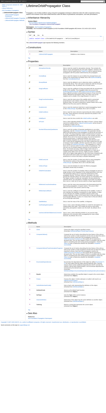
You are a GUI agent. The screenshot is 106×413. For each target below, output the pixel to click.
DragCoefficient (43, 88)
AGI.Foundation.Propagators (10, 10)
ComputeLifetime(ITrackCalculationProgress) (49, 248)
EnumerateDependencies (43, 262)
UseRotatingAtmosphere (46, 205)
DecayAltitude (43, 82)
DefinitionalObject (77, 126)
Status (66, 243)
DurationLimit (43, 107)
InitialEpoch (42, 118)
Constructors (33, 47)
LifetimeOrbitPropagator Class (13, 12)
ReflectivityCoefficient (45, 190)
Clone (38, 229)
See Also (31, 313)
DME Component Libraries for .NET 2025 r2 (12, 5)
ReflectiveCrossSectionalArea (47, 184)
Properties (32, 61)
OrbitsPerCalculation (81, 131)
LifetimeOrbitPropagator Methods (14, 20)
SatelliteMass (43, 201)
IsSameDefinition (41, 299)
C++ (39, 35)
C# (30, 35)
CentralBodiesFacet (74, 79)
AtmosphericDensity (45, 68)
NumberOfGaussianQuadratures (48, 129)
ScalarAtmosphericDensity (70, 91)
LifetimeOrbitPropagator (46, 54)
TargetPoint (84, 71)
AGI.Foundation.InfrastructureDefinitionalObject (43, 22)
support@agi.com (24, 325)
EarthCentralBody (96, 77)
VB (34, 35)
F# (42, 35)
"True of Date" (67, 115)
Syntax (30, 31)
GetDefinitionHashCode (43, 285)
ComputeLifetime (41, 234)
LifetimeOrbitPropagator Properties (15, 18)
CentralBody (42, 76)
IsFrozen (41, 121)
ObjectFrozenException (86, 123)
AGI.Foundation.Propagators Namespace (40, 318)
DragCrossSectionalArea (88, 91)
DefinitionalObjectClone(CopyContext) (81, 231)
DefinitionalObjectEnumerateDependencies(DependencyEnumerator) (84, 271)
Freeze (38, 279)
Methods (31, 222)
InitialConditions (43, 112)
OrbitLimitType (71, 108)
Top (29, 58)
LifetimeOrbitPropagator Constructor (12, 15)
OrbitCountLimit (43, 159)
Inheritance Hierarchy (38, 17)
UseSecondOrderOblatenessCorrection (50, 212)
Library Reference (7, 8)
